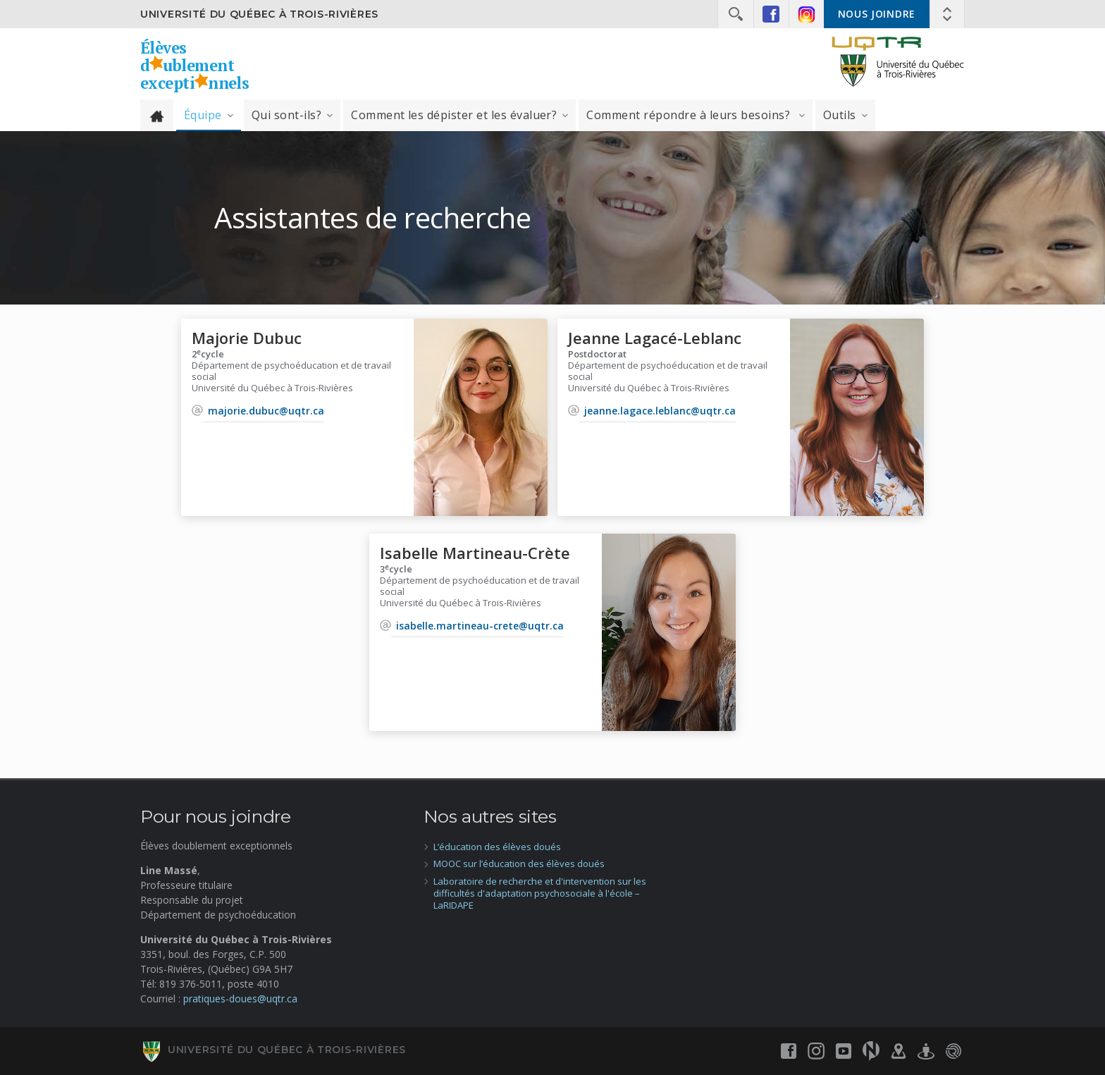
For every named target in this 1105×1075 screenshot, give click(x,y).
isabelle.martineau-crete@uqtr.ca (480, 625)
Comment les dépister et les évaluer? (454, 115)
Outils (839, 115)
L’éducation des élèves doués (497, 846)
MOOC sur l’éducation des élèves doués (519, 863)
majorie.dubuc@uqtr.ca (266, 410)
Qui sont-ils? (286, 115)
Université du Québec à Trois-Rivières (259, 14)
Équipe (203, 115)
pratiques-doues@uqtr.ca (240, 998)
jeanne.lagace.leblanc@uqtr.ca (660, 410)
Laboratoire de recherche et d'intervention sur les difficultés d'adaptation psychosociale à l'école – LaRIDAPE (539, 893)
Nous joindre (876, 13)
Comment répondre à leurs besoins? (689, 115)
